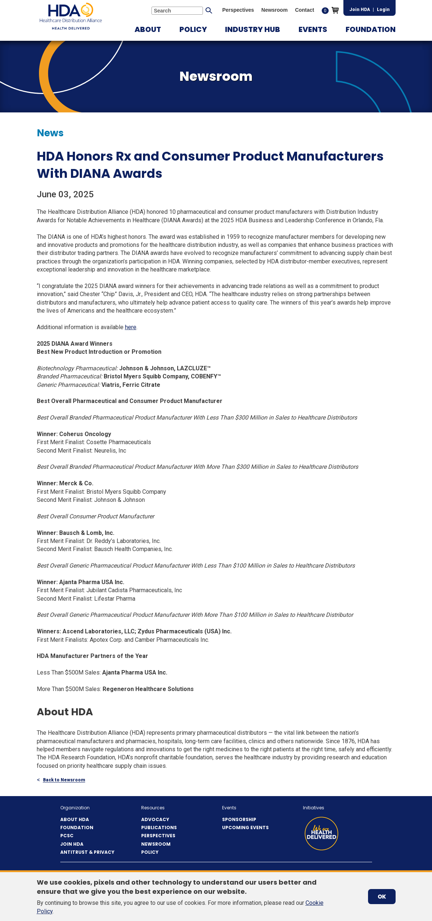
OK (382, 896)
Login (383, 9)
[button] (148, 29)
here (130, 327)
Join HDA (359, 9)
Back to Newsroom (64, 780)
